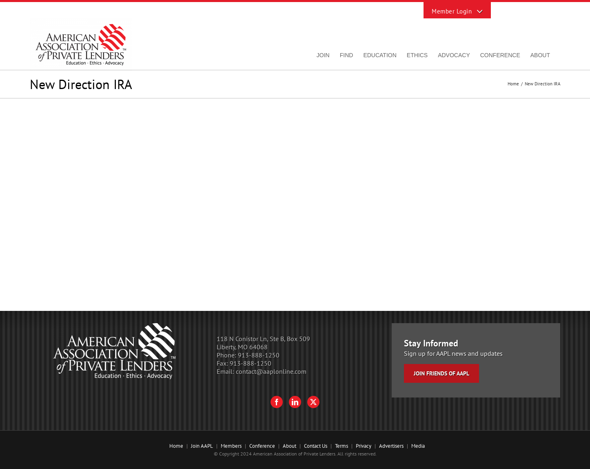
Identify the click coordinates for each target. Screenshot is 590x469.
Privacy (363, 445)
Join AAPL (202, 445)
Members (231, 445)
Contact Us (315, 445)
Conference (262, 445)
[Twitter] (313, 402)
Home (176, 445)
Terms (341, 445)
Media (418, 445)
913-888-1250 (258, 355)
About (289, 445)
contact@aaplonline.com (271, 371)
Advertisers (391, 445)
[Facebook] (277, 402)
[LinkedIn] (295, 402)
